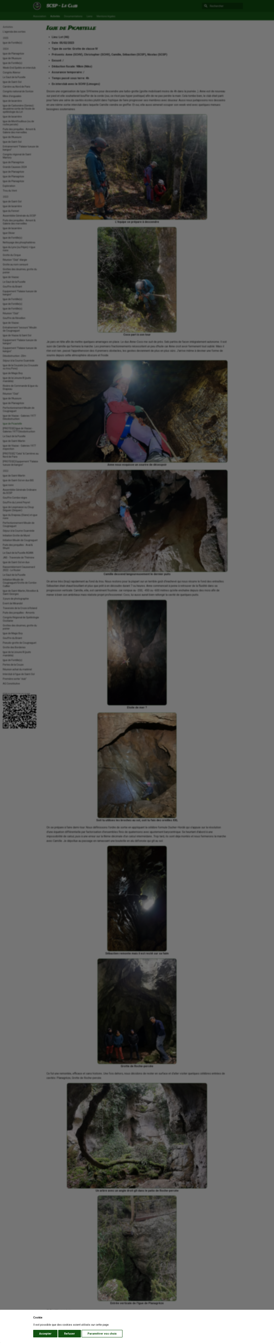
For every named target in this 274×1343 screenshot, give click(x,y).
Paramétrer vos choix (102, 1333)
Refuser (69, 1333)
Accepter (45, 1333)
